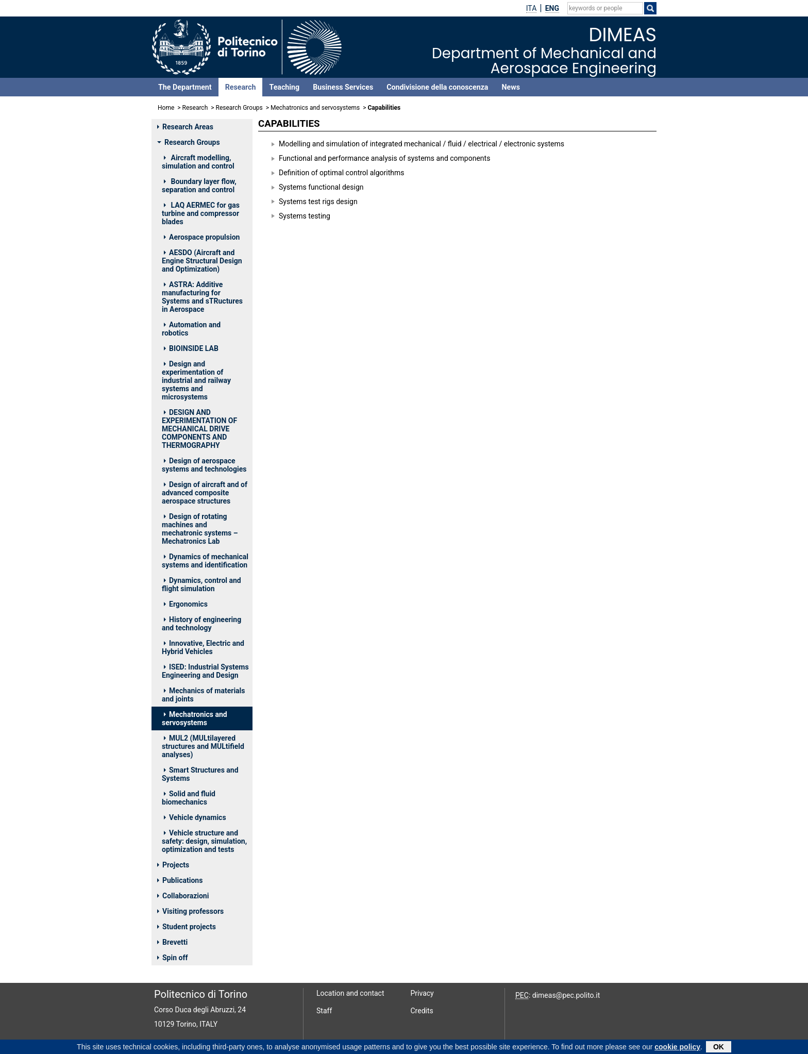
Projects (173, 865)
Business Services (343, 87)
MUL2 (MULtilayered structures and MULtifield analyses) (203, 746)
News (510, 87)
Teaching (284, 87)
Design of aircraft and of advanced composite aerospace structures (204, 492)
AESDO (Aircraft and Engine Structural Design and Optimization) (202, 260)
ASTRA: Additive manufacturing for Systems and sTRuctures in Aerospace (202, 296)
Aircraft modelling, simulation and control (198, 162)
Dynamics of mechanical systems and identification (205, 561)
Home (166, 107)
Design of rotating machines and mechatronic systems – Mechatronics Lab (200, 528)
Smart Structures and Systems (200, 774)
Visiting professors (190, 911)
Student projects (186, 927)
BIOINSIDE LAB (191, 348)
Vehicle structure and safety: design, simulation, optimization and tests (204, 841)
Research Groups (239, 107)
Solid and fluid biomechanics (188, 798)
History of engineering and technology (201, 623)
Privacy (422, 993)
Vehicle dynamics (195, 817)
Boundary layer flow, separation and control (199, 185)
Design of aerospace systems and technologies (204, 465)
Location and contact (350, 993)
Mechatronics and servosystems (315, 107)
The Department (185, 87)
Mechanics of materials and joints (203, 695)
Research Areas (185, 127)
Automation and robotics (191, 329)
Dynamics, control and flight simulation (201, 584)
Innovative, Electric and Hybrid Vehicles (203, 647)
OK (718, 1047)
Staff (324, 1011)
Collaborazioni (183, 896)
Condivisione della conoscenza (437, 87)
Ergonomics (186, 604)
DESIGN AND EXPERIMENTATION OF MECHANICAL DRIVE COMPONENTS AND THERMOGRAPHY (199, 428)
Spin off (172, 957)
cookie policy (677, 1047)
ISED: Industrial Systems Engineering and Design (205, 671)
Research (240, 87)
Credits (422, 1011)
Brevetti (172, 942)
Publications (180, 880)
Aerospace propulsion (202, 237)
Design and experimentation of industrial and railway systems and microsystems (196, 380)
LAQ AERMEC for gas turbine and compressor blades (201, 213)
